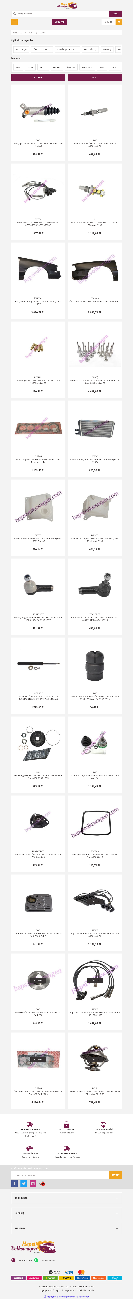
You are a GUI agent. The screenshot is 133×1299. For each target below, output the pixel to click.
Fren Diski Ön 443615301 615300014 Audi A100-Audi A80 (38, 1013)
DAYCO (95, 535)
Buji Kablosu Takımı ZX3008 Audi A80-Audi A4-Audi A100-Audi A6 (95, 934)
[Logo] (66, 5)
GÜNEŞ (95, 377)
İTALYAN (38, 298)
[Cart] (112, 22)
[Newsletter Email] (66, 1175)
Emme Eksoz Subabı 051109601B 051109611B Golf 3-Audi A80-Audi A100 (95, 381)
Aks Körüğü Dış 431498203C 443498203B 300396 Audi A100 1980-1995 (38, 776)
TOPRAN (95, 851)
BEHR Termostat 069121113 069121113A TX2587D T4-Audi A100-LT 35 (95, 1092)
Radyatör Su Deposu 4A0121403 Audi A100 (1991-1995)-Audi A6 (38, 539)
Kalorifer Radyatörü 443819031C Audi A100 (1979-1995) (94, 460)
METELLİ (38, 377)
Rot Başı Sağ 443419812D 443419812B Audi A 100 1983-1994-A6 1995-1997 (38, 618)
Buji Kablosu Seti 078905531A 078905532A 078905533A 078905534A (38, 223)
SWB (38, 140)
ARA (115, 13)
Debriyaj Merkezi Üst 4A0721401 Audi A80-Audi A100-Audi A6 (95, 144)
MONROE (38, 693)
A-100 (42, 33)
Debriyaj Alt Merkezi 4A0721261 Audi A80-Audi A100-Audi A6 (38, 144)
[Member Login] (59, 22)
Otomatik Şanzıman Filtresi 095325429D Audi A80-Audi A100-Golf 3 (38, 934)
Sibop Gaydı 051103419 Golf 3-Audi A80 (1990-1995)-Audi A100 (38, 381)
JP (95, 219)
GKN (38, 772)
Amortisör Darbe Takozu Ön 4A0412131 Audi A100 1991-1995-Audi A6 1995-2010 (94, 697)
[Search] (66, 14)
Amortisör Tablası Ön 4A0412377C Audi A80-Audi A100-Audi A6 (38, 855)
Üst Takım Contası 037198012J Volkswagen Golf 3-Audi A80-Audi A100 (38, 1092)
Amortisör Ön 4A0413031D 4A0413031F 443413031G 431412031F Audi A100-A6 (38, 697)
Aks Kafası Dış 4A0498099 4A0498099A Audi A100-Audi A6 (94, 776)
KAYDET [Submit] (115, 1175)
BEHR (94, 1088)
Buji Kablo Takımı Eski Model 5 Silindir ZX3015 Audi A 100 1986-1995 (95, 1013)
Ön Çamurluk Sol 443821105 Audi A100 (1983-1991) (94, 301)
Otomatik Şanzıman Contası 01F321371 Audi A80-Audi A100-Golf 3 (95, 855)
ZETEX (38, 219)
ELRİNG (38, 456)
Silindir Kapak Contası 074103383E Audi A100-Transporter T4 (38, 460)
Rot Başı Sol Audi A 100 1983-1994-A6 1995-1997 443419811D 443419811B (95, 618)
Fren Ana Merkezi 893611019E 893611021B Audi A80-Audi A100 (95, 223)
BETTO (95, 456)
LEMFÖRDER (38, 851)
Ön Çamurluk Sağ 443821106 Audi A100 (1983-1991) (38, 302)
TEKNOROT (38, 614)
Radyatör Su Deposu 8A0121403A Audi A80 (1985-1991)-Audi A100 (95, 539)
